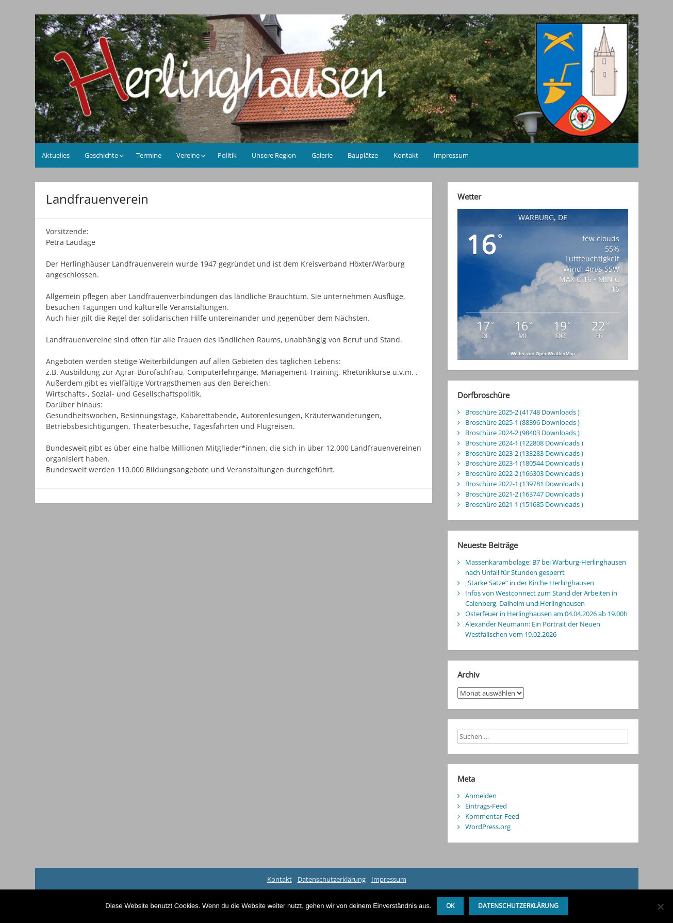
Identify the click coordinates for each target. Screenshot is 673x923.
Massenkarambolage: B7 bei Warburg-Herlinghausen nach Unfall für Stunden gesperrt (545, 567)
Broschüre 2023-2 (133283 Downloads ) (524, 453)
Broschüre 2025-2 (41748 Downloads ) (522, 412)
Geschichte (101, 155)
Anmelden (481, 795)
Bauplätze (363, 155)
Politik (227, 155)
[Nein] (660, 906)
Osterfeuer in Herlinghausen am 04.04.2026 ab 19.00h (546, 613)
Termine (148, 155)
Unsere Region (274, 155)
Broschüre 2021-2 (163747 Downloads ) (524, 494)
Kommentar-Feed (492, 816)
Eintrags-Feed (486, 806)
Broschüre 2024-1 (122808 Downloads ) (524, 443)
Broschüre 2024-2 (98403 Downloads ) (522, 432)
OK (450, 905)
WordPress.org (488, 826)
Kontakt (405, 155)
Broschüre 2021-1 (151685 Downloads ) (524, 504)
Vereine (188, 155)
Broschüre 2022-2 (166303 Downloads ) (524, 473)
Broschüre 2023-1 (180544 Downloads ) (524, 463)
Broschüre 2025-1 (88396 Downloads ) (522, 422)
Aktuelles (56, 155)
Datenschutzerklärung (332, 879)
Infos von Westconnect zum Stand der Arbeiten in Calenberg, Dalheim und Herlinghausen (541, 598)
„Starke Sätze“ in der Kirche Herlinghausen (529, 582)
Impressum (451, 155)
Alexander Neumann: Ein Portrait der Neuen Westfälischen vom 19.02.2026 (532, 629)
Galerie (322, 155)
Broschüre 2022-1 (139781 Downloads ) (524, 483)
